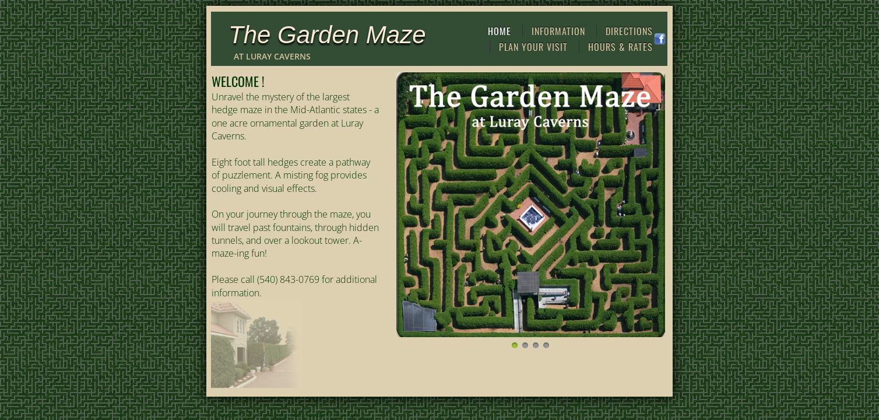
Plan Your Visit (533, 46)
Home (499, 30)
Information (558, 30)
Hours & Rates (620, 46)
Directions (629, 30)
